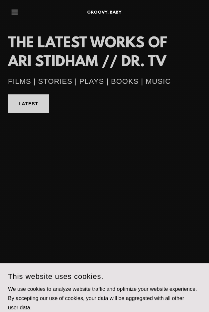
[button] (22, 12)
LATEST (28, 103)
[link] (104, 12)
